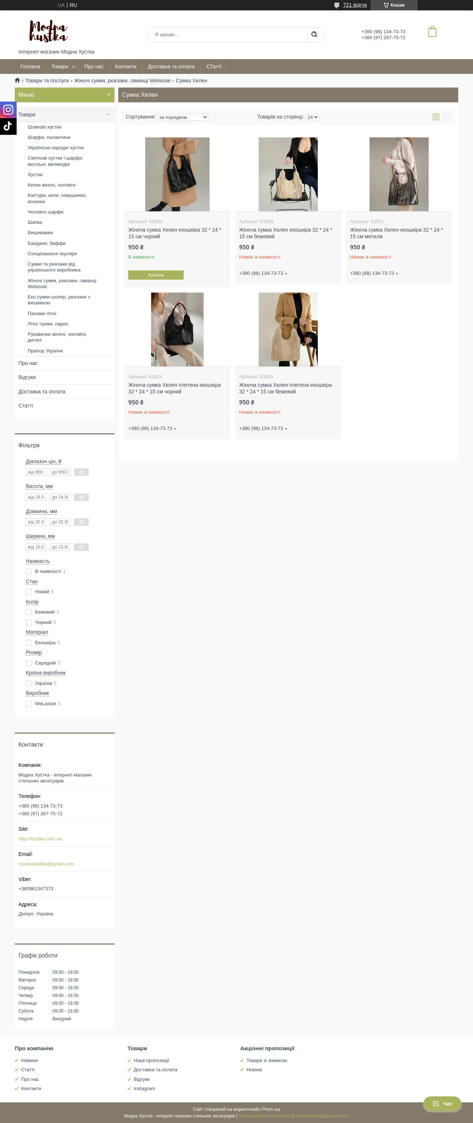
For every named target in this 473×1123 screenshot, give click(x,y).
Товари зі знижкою (266, 1060)
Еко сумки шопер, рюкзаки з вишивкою (59, 300)
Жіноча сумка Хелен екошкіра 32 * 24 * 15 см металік (396, 233)
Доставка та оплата (171, 66)
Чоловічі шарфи (45, 212)
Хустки (35, 174)
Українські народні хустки (56, 147)
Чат (442, 1103)
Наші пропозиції (151, 1060)
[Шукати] (314, 35)
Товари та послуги (47, 80)
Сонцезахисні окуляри (52, 253)
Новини (29, 1060)
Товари (59, 66)
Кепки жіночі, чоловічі (51, 185)
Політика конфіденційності (322, 1116)
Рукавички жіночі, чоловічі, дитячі (57, 337)
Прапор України (45, 351)
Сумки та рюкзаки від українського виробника (54, 267)
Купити (156, 275)
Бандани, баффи (46, 243)
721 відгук (355, 5)
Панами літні (42, 313)
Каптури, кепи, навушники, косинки (57, 198)
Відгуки (27, 377)
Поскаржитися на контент (264, 1116)
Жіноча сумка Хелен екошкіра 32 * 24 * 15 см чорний (174, 233)
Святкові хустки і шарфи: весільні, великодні (55, 161)
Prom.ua (271, 1109)
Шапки (35, 222)
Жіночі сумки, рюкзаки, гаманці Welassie (122, 80)
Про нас (93, 66)
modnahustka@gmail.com (46, 864)
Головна (30, 66)
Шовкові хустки (44, 127)
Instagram (144, 1088)
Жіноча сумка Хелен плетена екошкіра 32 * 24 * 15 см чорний (174, 388)
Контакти (125, 66)
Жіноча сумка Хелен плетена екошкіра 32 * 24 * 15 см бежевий (285, 388)
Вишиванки (40, 232)
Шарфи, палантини (49, 137)
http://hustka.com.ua (40, 839)
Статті (25, 406)
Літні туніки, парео (48, 324)
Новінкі (254, 1069)
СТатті (213, 66)
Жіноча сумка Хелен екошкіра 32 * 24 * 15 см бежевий (285, 233)
